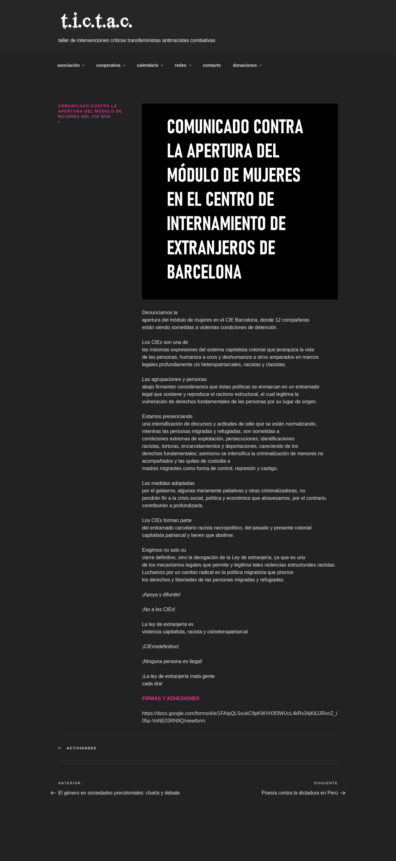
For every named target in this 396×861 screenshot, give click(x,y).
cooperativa (111, 65)
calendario (150, 65)
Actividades (82, 748)
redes (183, 65)
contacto (212, 65)
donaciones (248, 65)
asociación (72, 65)
